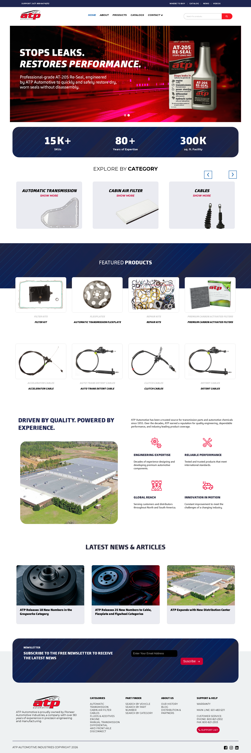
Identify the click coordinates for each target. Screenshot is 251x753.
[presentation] (208, 177)
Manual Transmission (109, 722)
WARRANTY (207, 704)
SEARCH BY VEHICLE (142, 704)
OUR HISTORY (173, 704)
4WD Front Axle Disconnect (104, 730)
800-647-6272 (43, 3)
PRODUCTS (120, 15)
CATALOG (194, 3)
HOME (92, 15)
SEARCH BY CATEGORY (143, 713)
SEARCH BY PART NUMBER (140, 709)
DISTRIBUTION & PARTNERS (175, 712)
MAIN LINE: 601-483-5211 (215, 710)
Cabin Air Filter (104, 710)
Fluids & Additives (106, 716)
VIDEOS (217, 3)
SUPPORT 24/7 (212, 729)
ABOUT (104, 15)
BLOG (168, 707)
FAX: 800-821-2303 (211, 722)
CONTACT (155, 15)
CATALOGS (137, 15)
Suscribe (192, 661)
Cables (98, 713)
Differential (102, 725)
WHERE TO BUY (177, 3)
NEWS (206, 3)
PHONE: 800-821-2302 (214, 719)
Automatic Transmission (103, 705)
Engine (98, 719)
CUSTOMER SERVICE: (213, 716)
